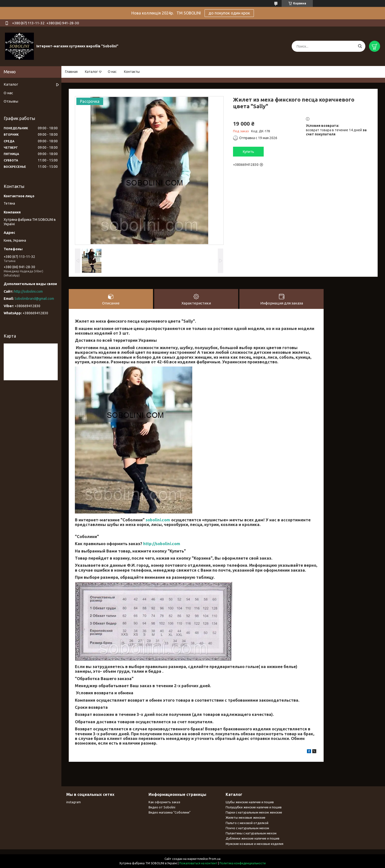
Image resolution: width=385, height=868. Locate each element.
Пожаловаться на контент (198, 863)
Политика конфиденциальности (243, 863)
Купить (248, 152)
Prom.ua (214, 858)
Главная (71, 72)
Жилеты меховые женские (245, 817)
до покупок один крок (229, 13)
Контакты (132, 72)
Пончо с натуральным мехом (247, 828)
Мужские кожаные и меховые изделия (254, 843)
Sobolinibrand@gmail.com (34, 299)
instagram (73, 802)
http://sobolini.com (161, 543)
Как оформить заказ (164, 802)
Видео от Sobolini (162, 807)
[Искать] (359, 46)
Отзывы (11, 101)
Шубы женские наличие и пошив (250, 802)
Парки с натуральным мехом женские (254, 812)
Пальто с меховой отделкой (247, 823)
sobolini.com (158, 519)
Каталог (91, 72)
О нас (112, 72)
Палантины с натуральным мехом (251, 833)
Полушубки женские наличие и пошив (254, 807)
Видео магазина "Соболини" (170, 812)
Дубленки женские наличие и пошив (252, 838)
